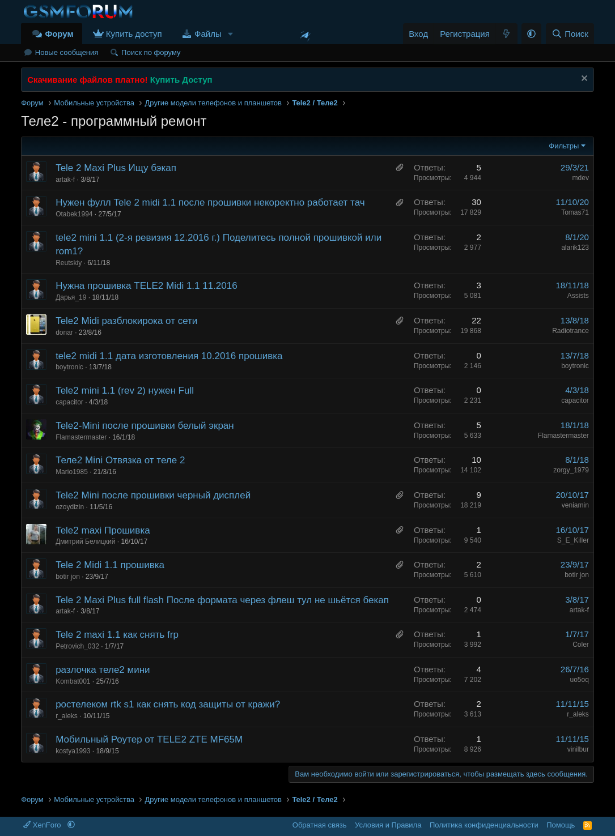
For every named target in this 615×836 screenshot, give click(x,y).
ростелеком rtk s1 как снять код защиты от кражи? (168, 704)
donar (64, 332)
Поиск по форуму (150, 52)
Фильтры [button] (564, 146)
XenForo (43, 825)
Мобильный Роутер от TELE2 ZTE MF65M (149, 739)
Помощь (560, 825)
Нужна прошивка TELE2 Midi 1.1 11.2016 (146, 285)
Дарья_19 (71, 297)
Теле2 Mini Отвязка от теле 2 (120, 460)
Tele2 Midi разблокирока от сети (126, 320)
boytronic (69, 367)
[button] (231, 33)
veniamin (575, 505)
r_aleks (67, 716)
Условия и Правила (388, 825)
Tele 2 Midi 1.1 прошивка (110, 565)
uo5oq (579, 680)
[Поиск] (570, 33)
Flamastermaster (81, 437)
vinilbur (578, 749)
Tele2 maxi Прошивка (103, 530)
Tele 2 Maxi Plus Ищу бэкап (116, 168)
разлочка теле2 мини (103, 669)
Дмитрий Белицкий (85, 541)
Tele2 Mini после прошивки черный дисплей (153, 495)
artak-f (65, 180)
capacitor (69, 402)
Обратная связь (319, 825)
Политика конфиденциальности (484, 825)
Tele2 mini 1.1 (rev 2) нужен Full (125, 390)
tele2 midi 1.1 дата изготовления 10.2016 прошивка (169, 356)
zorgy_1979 (571, 470)
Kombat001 (73, 681)
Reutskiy (69, 263)
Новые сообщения (67, 52)
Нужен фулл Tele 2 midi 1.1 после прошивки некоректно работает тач (210, 202)
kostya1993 (73, 751)
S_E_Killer (573, 540)
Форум (59, 34)
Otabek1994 (74, 214)
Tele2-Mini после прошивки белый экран (145, 425)
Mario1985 (72, 472)
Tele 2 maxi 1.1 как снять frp (117, 634)
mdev (580, 178)
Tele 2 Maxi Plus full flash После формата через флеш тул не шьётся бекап (222, 600)
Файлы (208, 34)
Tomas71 (575, 212)
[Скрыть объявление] (583, 80)
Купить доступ (134, 34)
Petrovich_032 (77, 646)
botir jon (68, 577)
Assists (578, 296)
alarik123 (575, 247)
